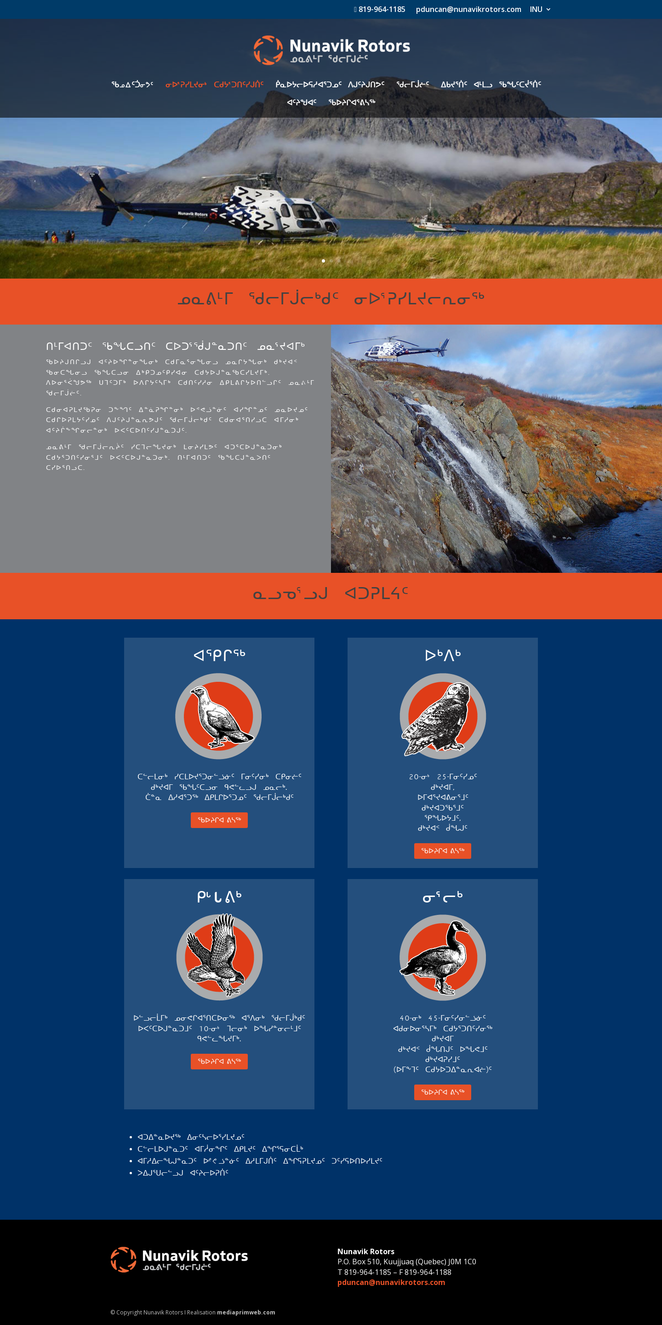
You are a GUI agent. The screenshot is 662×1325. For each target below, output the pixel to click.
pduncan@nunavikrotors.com (467, 10)
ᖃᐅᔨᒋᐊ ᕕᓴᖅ (219, 820)
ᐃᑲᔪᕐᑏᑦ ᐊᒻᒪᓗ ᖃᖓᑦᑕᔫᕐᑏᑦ (491, 86)
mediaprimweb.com (246, 1312)
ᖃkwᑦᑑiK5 (132, 86)
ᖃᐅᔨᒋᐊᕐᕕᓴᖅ (351, 104)
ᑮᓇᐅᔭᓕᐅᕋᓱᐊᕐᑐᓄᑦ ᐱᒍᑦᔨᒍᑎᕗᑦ (329, 86)
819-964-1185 (379, 10)
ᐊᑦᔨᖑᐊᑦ (301, 104)
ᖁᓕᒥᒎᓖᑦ (412, 86)
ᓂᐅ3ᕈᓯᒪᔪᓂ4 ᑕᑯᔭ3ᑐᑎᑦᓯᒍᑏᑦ (214, 86)
